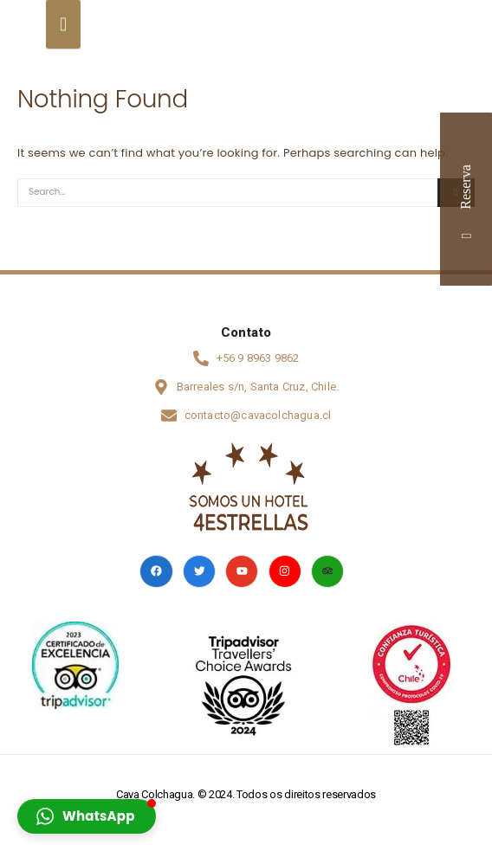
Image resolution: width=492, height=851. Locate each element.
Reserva (465, 199)
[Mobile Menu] (53, 22)
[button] (86, 816)
